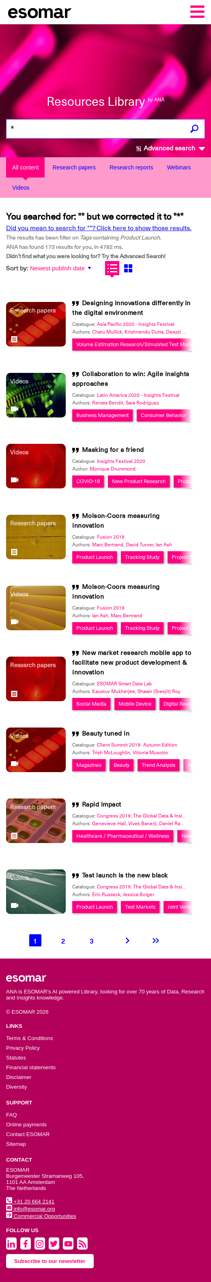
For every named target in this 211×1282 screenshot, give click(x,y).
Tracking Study (142, 557)
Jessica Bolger (138, 894)
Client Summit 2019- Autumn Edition (137, 745)
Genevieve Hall (109, 823)
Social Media (91, 703)
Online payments (26, 1124)
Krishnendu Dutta (144, 332)
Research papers (74, 167)
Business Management (102, 415)
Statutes (16, 1058)
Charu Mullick (107, 332)
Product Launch (94, 557)
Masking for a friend (113, 450)
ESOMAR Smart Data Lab (124, 684)
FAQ (11, 1115)
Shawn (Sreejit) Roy (159, 691)
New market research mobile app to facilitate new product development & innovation (131, 662)
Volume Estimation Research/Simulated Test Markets (137, 344)
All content (25, 167)
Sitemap (16, 1144)
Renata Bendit (107, 403)
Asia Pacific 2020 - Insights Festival (135, 324)
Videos (21, 187)
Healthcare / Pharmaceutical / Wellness (122, 836)
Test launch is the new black (125, 875)
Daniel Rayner (174, 823)
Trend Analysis (158, 765)
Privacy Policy (23, 1048)
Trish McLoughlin (111, 752)
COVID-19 (88, 481)
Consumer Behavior (163, 415)
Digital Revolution (183, 703)
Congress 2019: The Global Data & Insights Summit (153, 816)
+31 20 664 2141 (30, 1202)
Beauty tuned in (106, 734)
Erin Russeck (106, 894)
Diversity (16, 1087)
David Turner (139, 544)
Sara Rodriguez (142, 403)
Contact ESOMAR (28, 1134)
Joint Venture (182, 906)
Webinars (179, 167)
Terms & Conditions (29, 1038)
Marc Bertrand (107, 544)
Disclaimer (18, 1077)
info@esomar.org (30, 1209)
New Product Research (139, 481)
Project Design (188, 557)
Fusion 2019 (111, 537)
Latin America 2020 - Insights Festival (138, 395)
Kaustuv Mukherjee (113, 691)
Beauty (121, 765)
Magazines (88, 765)
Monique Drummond (113, 469)
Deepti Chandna (184, 332)
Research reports (131, 167)
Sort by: (17, 268)
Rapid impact (101, 804)
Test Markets (140, 906)
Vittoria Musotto (150, 752)
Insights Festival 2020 (121, 461)
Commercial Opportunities (41, 1216)
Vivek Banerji (142, 823)
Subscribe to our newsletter (50, 1261)
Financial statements (31, 1067)
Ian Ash (164, 544)
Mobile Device (134, 703)
